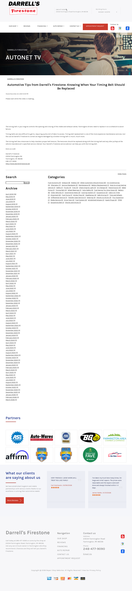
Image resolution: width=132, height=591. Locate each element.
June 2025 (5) (11, 377)
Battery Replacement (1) (100, 185)
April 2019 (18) (11, 194)
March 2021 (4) (11, 251)
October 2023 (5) (12, 328)
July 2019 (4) (10, 202)
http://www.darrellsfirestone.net (18, 164)
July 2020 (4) (10, 231)
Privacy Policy (95, 570)
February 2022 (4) (12, 278)
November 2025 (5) (13, 390)
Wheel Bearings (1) (74, 190)
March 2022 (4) (11, 281)
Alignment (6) (56, 195)
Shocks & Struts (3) (104, 198)
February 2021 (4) (12, 249)
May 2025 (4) (10, 375)
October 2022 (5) (12, 298)
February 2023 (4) (12, 308)
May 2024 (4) (10, 345)
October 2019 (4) (12, 209)
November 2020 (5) (13, 241)
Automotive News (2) (72, 193)
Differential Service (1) (59, 198)
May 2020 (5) (10, 226)
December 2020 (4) (13, 244)
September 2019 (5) (13, 207)
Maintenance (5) (84, 185)
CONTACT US (74, 26)
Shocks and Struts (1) (73, 203)
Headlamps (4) (90, 195)
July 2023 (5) (10, 320)
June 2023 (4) (11, 318)
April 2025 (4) (11, 372)
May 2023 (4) (10, 316)
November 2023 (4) (13, 330)
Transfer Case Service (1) (77, 198)
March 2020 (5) (11, 221)
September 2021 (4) (13, 266)
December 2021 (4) (13, 273)
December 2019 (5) (13, 214)
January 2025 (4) (12, 365)
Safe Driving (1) (102, 195)
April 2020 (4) (11, 224)
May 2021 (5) (10, 256)
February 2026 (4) (12, 397)
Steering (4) (91, 198)
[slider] (55, 487)
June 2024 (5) (11, 348)
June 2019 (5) (10, 199)
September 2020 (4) (13, 236)
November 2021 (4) (13, 271)
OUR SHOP (12, 26)
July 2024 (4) (10, 350)
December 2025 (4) (13, 392)
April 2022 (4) (11, 283)
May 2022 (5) (10, 286)
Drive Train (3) (69, 200)
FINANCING (41, 26)
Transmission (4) (114, 188)
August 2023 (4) (12, 323)
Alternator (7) (56, 185)
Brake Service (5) (57, 200)
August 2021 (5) (11, 263)
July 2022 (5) (10, 291)
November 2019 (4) (13, 211)
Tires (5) (75, 188)
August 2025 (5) (12, 382)
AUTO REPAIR (58, 26)
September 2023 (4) (13, 325)
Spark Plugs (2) (111, 200)
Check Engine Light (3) (87, 188)
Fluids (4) (67, 188)
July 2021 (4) (10, 261)
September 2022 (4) (13, 296)
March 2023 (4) (11, 311)
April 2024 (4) (11, 343)
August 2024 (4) (12, 353)
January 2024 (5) (12, 335)
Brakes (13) (75, 183)
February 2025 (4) (12, 368)
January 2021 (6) (12, 246)
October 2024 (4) (12, 358)
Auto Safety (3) (87, 190)
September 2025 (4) (13, 385)
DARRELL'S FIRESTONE (17, 50)
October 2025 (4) (12, 387)
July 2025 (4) (10, 380)
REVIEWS (27, 26)
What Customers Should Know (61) (93, 183)
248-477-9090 (61, 9)
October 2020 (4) (12, 239)
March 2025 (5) (11, 370)
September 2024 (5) (13, 355)
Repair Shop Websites (55, 570)
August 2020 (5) (12, 234)
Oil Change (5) (102, 188)
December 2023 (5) (13, 333)
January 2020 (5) (12, 216)
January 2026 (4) (12, 395)
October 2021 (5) (12, 268)
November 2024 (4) (13, 360)
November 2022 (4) (13, 301)
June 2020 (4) (11, 229)
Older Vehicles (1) (57, 193)
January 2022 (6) (12, 276)
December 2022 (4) (13, 303)
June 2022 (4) (11, 288)
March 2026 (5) (11, 400)
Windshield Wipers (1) (96, 200)
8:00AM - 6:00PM (104, 12)
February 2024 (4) (12, 338)
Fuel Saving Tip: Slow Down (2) (105, 190)
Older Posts (122, 174)
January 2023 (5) (12, 306)
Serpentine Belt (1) (57, 203)
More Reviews (14, 500)
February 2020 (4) (12, 219)
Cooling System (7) (88, 193)
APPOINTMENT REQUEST (95, 26)
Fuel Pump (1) (67, 195)
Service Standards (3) (70, 185)
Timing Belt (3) (61, 190)
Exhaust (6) (66, 183)
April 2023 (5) (11, 313)
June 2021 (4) (10, 259)
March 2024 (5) (11, 340)
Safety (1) (59, 188)
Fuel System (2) (81, 200)
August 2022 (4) (12, 293)
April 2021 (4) (11, 254)
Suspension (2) (102, 193)
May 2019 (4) (10, 197)
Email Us (87, 554)
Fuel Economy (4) (54, 183)
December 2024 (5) (13, 363)
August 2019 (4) (11, 204)
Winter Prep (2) (78, 195)
